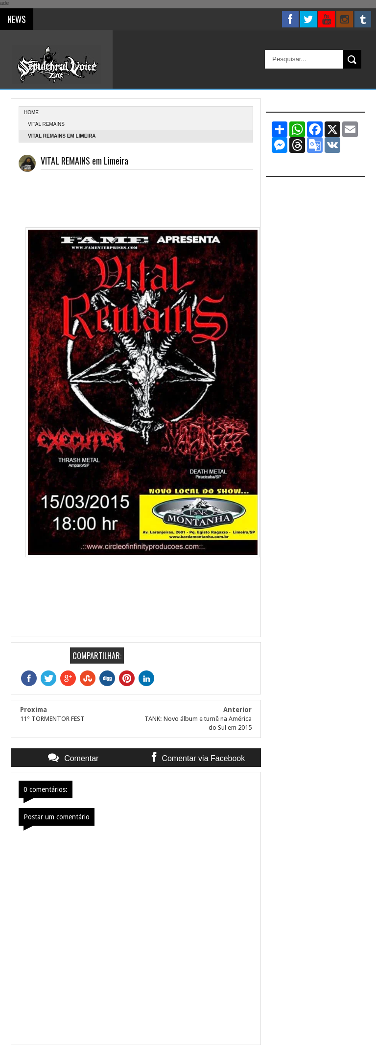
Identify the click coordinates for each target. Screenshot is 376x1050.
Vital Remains (46, 124)
